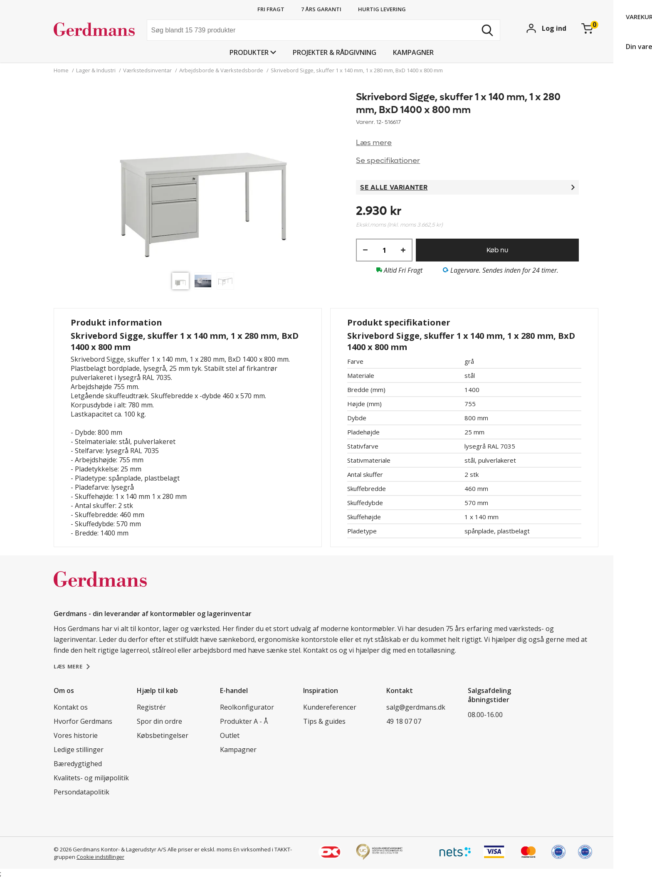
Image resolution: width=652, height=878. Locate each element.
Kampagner (413, 52)
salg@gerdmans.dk (415, 707)
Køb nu (497, 250)
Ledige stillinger (79, 749)
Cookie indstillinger (100, 857)
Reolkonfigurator (247, 707)
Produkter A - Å (244, 721)
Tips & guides (324, 721)
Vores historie (76, 735)
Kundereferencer (329, 707)
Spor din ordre (159, 721)
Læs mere (374, 143)
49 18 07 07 (403, 721)
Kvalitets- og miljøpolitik (91, 777)
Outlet (230, 735)
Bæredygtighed (78, 763)
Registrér (151, 707)
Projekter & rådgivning (334, 52)
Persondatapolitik (81, 792)
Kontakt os (71, 707)
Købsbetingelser (162, 735)
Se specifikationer (388, 160)
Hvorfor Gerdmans (83, 721)
